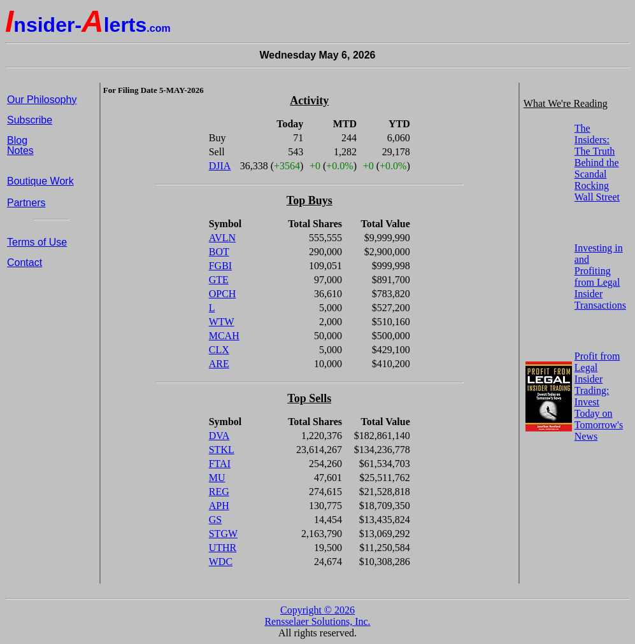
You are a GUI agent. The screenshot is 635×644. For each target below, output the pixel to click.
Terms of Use (37, 242)
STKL (221, 449)
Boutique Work (40, 181)
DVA (219, 435)
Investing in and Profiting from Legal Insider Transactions (600, 276)
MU (217, 477)
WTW (221, 321)
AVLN (222, 237)
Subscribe (29, 120)
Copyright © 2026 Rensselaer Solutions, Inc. (317, 616)
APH (219, 505)
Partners (26, 202)
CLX (219, 349)
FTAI (220, 463)
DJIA (220, 165)
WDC (220, 561)
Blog (17, 140)
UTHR (223, 547)
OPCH (222, 293)
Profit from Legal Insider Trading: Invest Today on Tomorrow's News (598, 396)
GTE (219, 279)
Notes (20, 150)
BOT (219, 251)
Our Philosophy (41, 99)
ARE (219, 363)
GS (215, 519)
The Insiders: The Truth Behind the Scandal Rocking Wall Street (597, 162)
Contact (24, 262)
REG (219, 491)
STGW (223, 533)
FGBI (220, 265)
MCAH (224, 335)
